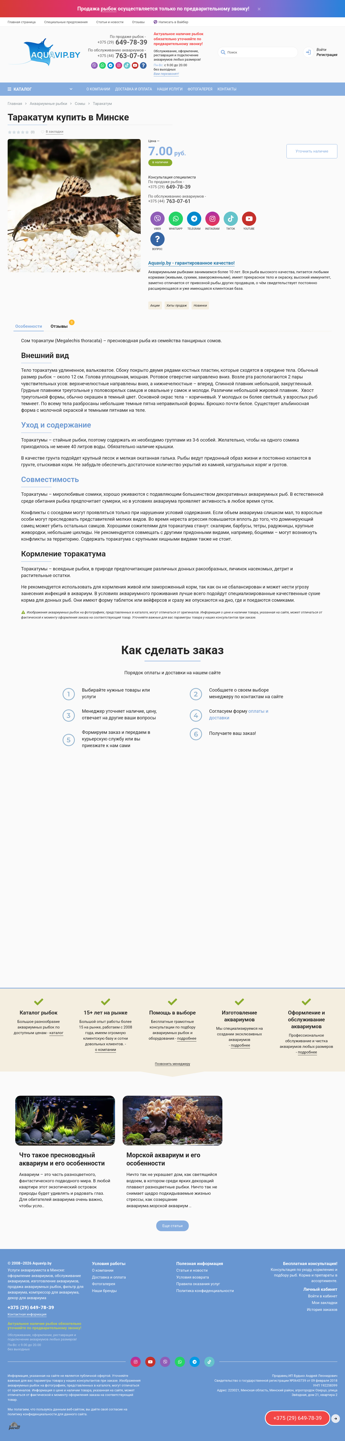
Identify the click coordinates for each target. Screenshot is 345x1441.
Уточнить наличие (312, 151)
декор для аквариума (27, 1298)
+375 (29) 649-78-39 (31, 1307)
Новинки (200, 305)
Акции (155, 305)
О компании (98, 89)
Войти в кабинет (322, 1296)
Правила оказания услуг (198, 1284)
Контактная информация (27, 1314)
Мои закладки (324, 1302)
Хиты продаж (177, 305)
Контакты (227, 89)
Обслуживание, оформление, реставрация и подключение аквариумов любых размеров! (177, 55)
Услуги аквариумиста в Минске (36, 1270)
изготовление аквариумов (54, 1281)
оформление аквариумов (30, 1275)
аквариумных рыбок (170, 1033)
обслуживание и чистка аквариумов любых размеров (306, 1044)
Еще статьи (172, 1226)
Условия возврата (192, 1277)
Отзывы (138, 22)
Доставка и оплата (133, 89)
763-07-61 (122, 56)
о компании (105, 1049)
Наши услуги (169, 89)
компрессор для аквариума (53, 1292)
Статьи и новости (109, 22)
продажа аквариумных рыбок (34, 1286)
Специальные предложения (66, 22)
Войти (321, 50)
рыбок (109, 9)
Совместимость (50, 479)
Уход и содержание (56, 424)
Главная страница (22, 22)
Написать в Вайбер (170, 22)
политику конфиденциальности (32, 1414)
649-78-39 (122, 42)
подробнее (186, 1038)
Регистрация (327, 55)
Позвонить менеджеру (172, 1064)
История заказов (322, 1309)
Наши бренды (104, 1290)
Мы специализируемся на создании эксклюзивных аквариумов (239, 1034)
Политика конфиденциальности (205, 1290)
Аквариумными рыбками (171, 272)
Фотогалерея (200, 89)
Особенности (28, 326)
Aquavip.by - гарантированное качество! (191, 263)
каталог (56, 1033)
